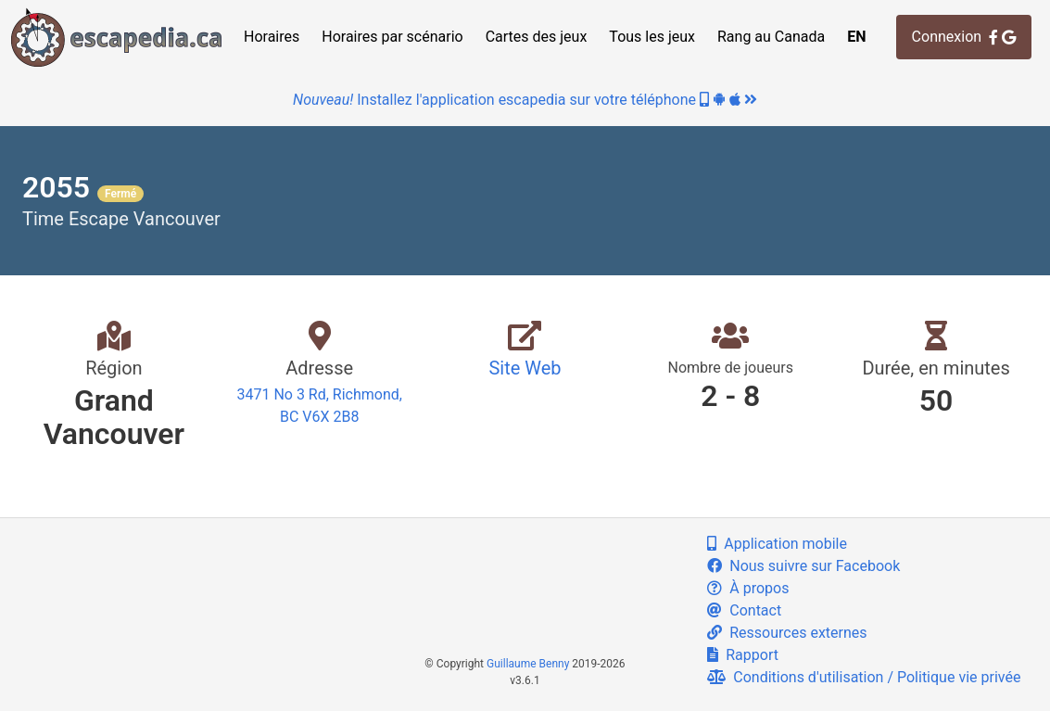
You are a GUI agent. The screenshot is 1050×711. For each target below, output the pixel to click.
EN (856, 36)
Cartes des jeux (537, 36)
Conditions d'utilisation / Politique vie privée (863, 677)
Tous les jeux (652, 36)
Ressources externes (787, 632)
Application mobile (777, 543)
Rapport (742, 655)
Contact (744, 610)
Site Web (524, 368)
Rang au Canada (771, 36)
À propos (748, 588)
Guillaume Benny (528, 663)
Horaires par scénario (392, 36)
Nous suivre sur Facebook (803, 566)
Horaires (271, 36)
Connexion (964, 36)
